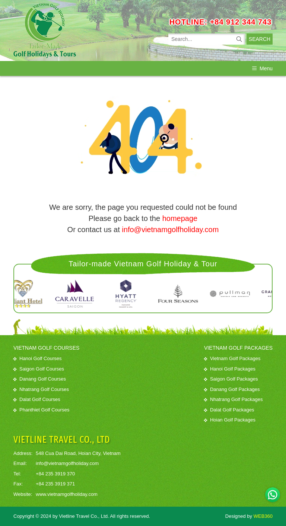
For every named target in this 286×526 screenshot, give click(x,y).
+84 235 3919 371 (55, 484)
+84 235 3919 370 (55, 474)
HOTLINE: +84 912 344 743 (220, 22)
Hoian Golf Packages (229, 420)
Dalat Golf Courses (36, 399)
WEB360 (263, 516)
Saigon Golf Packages (231, 379)
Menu (262, 68)
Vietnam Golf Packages (232, 358)
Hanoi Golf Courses (37, 358)
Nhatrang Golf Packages (233, 399)
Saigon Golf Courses (38, 369)
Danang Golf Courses (39, 379)
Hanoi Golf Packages (229, 369)
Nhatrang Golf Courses (41, 389)
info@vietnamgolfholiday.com (170, 229)
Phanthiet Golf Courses (41, 410)
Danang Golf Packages (232, 389)
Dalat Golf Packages (229, 410)
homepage (180, 218)
